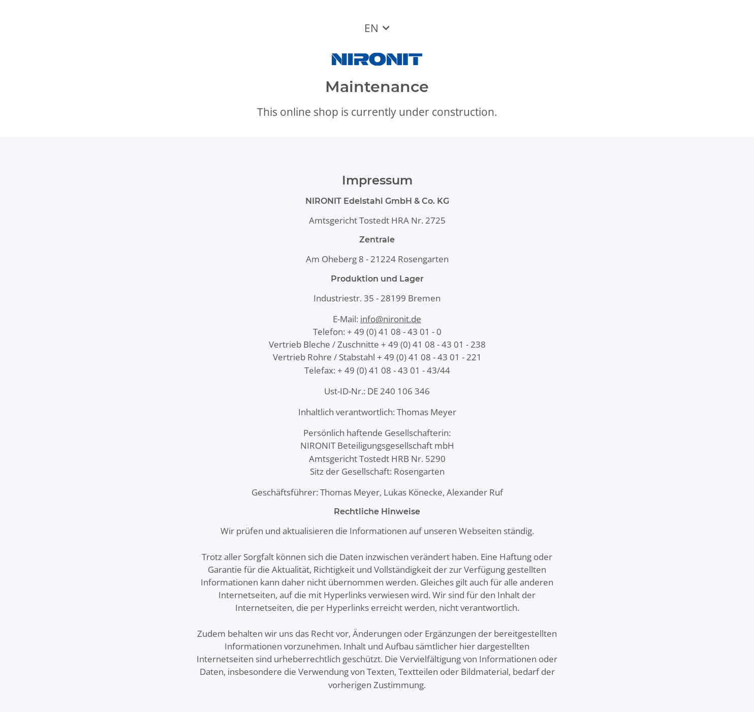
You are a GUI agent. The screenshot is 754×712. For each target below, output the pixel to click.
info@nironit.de (390, 319)
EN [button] (371, 28)
